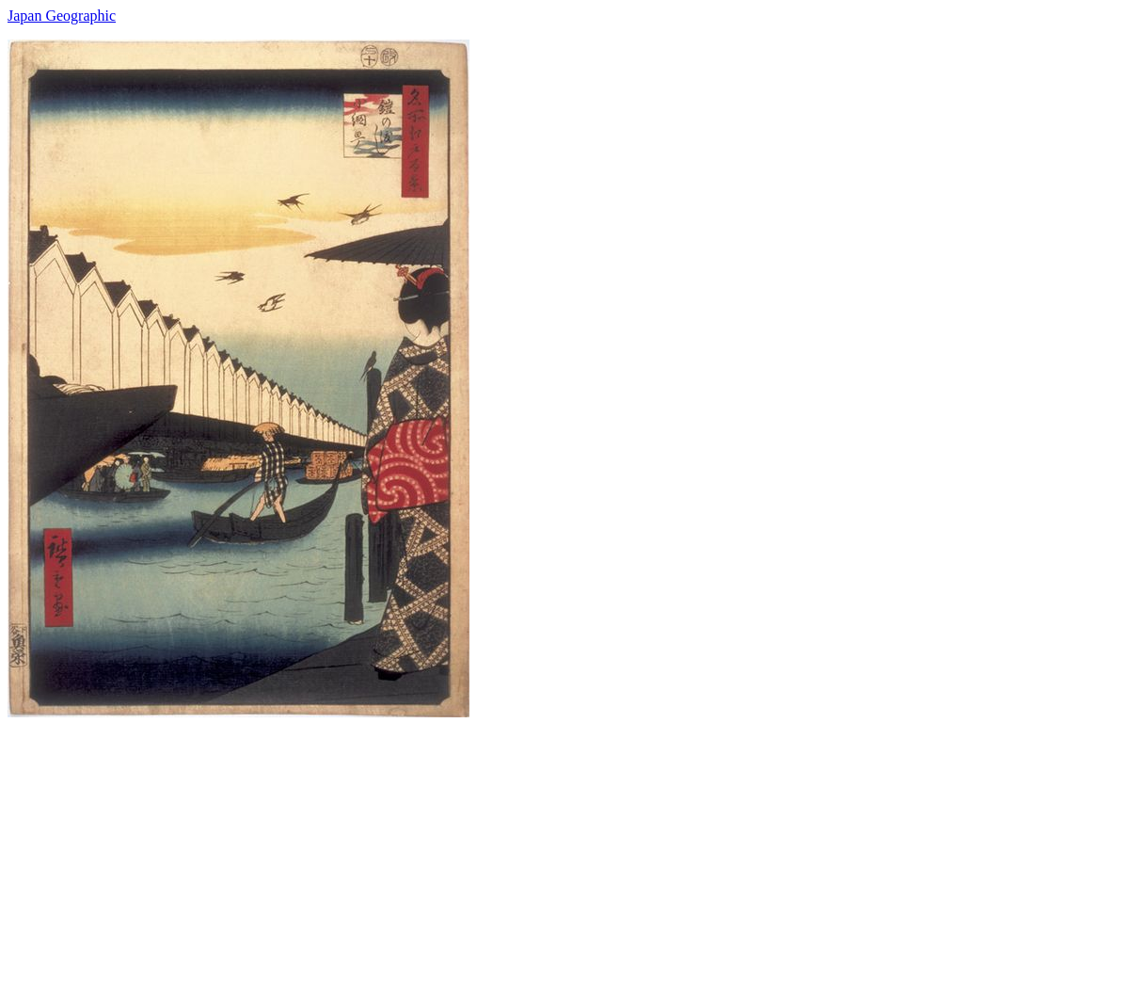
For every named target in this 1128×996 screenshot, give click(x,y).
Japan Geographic (62, 16)
